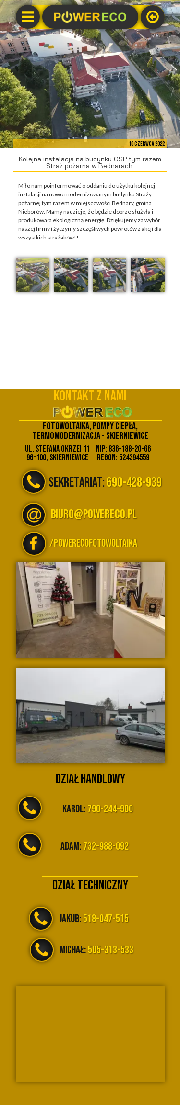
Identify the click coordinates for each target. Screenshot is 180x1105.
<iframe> (90, 1034)
